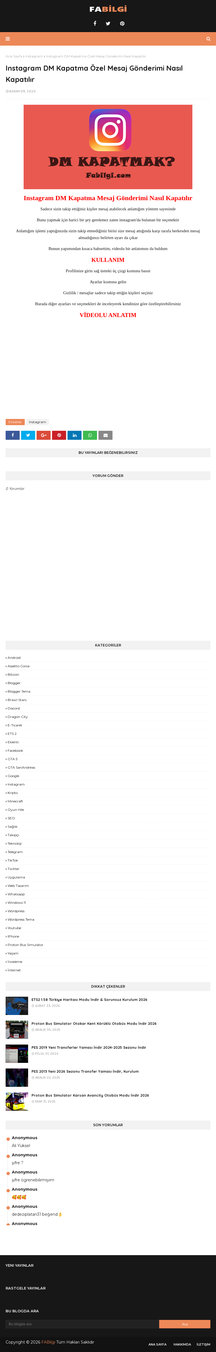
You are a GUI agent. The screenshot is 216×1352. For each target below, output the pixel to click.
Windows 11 (17, 902)
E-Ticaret (15, 725)
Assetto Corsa (19, 666)
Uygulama (16, 877)
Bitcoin (13, 674)
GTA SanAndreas (21, 767)
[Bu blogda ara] (82, 1324)
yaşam (13, 953)
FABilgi (48, 1342)
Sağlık (12, 826)
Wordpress (16, 911)
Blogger (14, 683)
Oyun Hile (16, 809)
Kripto (13, 793)
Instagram (34, 56)
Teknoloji (15, 843)
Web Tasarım (18, 886)
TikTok (13, 860)
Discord (14, 708)
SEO (11, 818)
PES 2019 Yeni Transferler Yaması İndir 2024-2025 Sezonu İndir (89, 1047)
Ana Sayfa (14, 56)
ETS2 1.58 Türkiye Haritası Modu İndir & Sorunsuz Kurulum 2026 (89, 999)
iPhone (13, 936)
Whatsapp (16, 894)
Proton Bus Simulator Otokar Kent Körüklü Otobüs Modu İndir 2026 (94, 1023)
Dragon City (18, 717)
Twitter (13, 869)
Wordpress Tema (21, 919)
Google (13, 776)
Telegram (15, 852)
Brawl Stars (17, 700)
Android (14, 657)
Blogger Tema (19, 691)
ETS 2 (12, 733)
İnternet (14, 970)
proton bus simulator (25, 945)
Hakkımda (182, 1344)
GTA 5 (12, 759)
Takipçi (13, 835)
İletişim (203, 1344)
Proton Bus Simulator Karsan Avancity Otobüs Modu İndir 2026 (90, 1095)
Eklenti (13, 742)
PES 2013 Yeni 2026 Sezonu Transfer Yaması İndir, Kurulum (85, 1071)
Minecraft (15, 801)
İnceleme (15, 962)
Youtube (14, 928)
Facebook (15, 750)
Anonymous (24, 1137)
